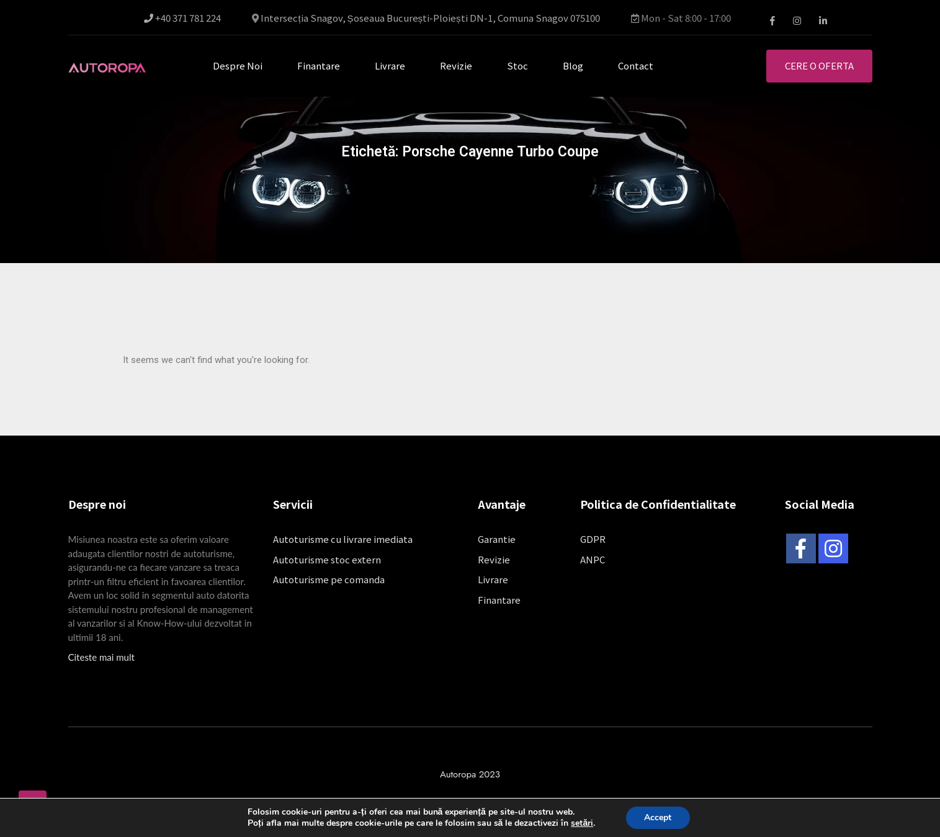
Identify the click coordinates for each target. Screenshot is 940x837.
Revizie (456, 65)
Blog (573, 65)
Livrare (390, 65)
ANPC (592, 559)
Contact (635, 65)
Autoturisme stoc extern (327, 559)
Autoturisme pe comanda (329, 579)
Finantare (318, 65)
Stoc (517, 65)
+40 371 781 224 (182, 17)
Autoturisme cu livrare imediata (343, 538)
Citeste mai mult (101, 657)
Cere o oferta (819, 65)
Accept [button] (657, 817)
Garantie (497, 538)
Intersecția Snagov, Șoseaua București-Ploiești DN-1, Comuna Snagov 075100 (430, 17)
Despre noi (237, 65)
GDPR (593, 538)
